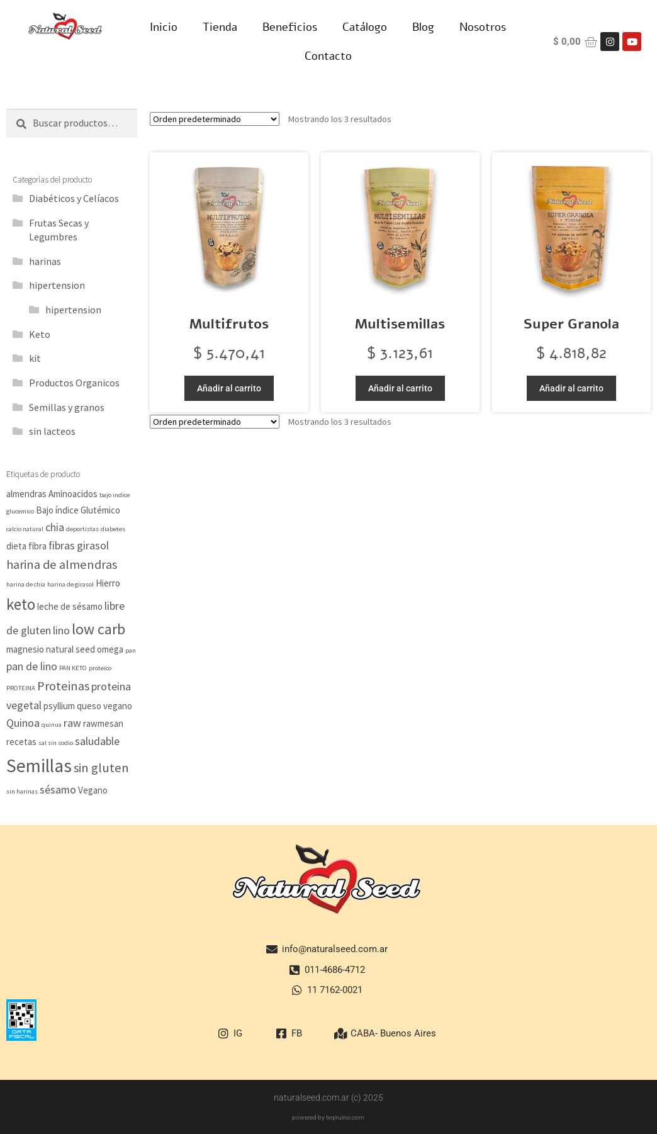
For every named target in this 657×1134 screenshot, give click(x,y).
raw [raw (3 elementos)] (72, 723)
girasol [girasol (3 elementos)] (93, 545)
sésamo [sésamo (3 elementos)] (58, 789)
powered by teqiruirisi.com (328, 1117)
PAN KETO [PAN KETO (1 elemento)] (73, 668)
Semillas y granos (66, 407)
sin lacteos (52, 431)
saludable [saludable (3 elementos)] (97, 741)
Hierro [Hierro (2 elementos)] (108, 583)
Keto (39, 334)
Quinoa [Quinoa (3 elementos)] (23, 723)
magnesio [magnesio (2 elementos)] (25, 649)
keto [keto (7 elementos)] (20, 604)
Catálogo (364, 27)
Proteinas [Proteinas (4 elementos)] (63, 686)
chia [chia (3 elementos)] (54, 527)
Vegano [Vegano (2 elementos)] (93, 790)
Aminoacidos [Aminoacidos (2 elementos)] (73, 494)
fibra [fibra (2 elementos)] (37, 546)
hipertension (57, 285)
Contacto (328, 56)
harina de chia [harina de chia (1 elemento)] (25, 584)
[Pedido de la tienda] (214, 119)
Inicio (163, 27)
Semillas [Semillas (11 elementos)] (39, 765)
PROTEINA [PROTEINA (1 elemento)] (20, 688)
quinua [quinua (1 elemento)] (52, 725)
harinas (45, 261)
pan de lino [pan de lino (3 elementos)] (31, 666)
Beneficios (289, 27)
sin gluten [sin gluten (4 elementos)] (101, 768)
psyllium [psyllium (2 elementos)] (59, 706)
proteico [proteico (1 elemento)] (100, 668)
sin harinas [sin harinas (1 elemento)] (22, 791)
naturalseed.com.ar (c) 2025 (328, 1097)
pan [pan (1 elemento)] (130, 650)
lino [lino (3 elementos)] (61, 630)
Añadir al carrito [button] (229, 388)
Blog (423, 27)
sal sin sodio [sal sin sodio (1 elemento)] (55, 743)
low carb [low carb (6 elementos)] (98, 629)
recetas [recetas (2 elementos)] (21, 742)
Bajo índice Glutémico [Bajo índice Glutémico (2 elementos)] (78, 510)
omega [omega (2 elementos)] (110, 649)
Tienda (220, 27)
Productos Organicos (74, 382)
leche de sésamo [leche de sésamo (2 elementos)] (70, 606)
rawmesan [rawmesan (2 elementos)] (103, 723)
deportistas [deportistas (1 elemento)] (82, 529)
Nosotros (482, 27)
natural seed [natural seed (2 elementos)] (70, 649)
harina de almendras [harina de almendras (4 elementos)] (61, 564)
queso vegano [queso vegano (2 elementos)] (104, 706)
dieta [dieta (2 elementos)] (16, 546)
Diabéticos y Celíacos (74, 198)
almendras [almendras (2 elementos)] (26, 494)
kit (35, 358)
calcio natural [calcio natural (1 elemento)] (24, 529)
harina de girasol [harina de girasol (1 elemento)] (70, 584)
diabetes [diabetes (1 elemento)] (113, 529)
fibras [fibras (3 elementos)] (61, 545)
